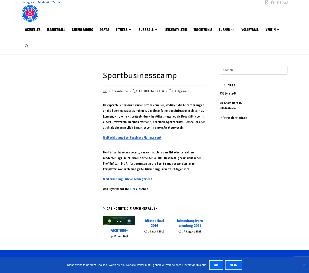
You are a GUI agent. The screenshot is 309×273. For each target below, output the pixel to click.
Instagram (28, 2)
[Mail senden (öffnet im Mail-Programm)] (285, 2)
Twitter (57, 2)
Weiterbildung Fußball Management (127, 179)
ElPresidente (118, 91)
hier (132, 189)
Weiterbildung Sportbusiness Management (132, 137)
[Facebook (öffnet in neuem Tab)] (272, 2)
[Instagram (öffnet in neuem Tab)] (279, 2)
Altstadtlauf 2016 (154, 223)
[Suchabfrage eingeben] (254, 70)
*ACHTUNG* (119, 230)
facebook (43, 2)
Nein (233, 265)
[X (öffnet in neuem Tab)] (266, 2)
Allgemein (182, 91)
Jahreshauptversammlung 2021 (190, 223)
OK (216, 265)
